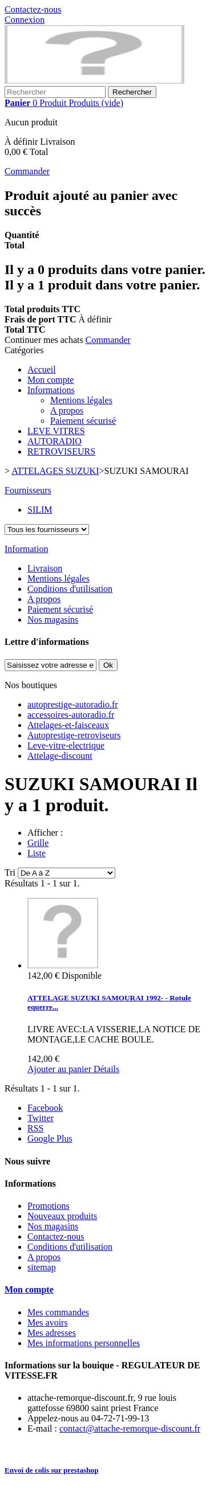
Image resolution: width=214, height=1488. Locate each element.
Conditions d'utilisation (69, 589)
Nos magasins (52, 619)
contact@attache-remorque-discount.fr (129, 1428)
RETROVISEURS (61, 451)
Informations (51, 390)
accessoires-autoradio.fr (70, 715)
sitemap (41, 1267)
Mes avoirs (47, 1322)
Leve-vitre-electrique (65, 745)
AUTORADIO (54, 441)
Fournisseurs (28, 490)
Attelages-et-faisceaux (68, 725)
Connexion (25, 19)
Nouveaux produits (62, 1216)
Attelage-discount (59, 756)
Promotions (48, 1206)
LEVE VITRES (56, 431)
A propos (66, 410)
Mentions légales (81, 400)
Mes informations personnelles (83, 1343)
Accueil (41, 369)
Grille (38, 843)
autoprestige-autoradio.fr (72, 704)
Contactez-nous (33, 9)
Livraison (44, 568)
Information (26, 549)
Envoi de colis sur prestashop (52, 1470)
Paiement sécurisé (83, 421)
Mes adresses (51, 1333)
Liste (36, 853)
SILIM (40, 509)
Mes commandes (58, 1312)
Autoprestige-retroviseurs (74, 735)
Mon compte (50, 380)
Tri (10, 872)
